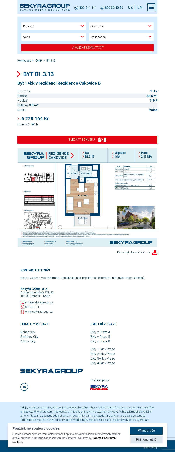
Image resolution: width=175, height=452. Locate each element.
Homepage (24, 60)
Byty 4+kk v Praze (102, 363)
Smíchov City (29, 337)
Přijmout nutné (146, 439)
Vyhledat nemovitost (88, 47)
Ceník (38, 60)
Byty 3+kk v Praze (102, 358)
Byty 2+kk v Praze (102, 354)
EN (140, 7)
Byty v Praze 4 (100, 332)
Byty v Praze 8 (100, 341)
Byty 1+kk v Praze (102, 349)
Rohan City (27, 332)
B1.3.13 (51, 60)
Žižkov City (27, 341)
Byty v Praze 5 (100, 337)
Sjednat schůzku (87, 139)
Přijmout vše (146, 430)
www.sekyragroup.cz (39, 311)
